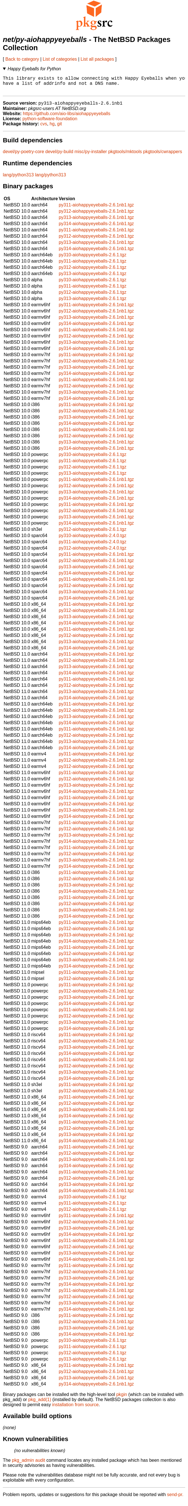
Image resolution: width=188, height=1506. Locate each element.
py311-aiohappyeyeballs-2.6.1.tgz (92, 265)
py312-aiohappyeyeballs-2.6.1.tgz (92, 271)
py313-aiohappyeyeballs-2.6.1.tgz (92, 277)
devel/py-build (59, 155)
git (59, 128)
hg (52, 128)
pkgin (121, 1398)
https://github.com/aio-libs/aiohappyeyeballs (67, 117)
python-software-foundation (49, 123)
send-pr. (175, 1498)
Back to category (22, 59)
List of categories (60, 59)
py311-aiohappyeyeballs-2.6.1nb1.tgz (96, 209)
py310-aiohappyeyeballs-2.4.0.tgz (92, 539)
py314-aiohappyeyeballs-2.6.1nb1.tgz (96, 227)
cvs (43, 128)
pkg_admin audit (28, 1464)
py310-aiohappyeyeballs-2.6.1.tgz (92, 259)
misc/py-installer (90, 155)
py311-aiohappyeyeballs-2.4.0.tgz (92, 546)
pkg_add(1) (39, 1403)
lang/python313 (18, 179)
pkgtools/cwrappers (162, 155)
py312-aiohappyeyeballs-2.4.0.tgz (92, 552)
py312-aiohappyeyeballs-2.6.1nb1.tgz (96, 215)
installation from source (75, 1408)
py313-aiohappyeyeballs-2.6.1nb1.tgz (96, 221)
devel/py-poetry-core (23, 155)
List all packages (97, 59)
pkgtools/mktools (125, 155)
